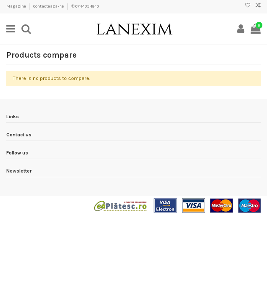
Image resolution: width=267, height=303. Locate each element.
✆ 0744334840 (85, 6)
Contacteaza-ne (49, 6)
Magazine (16, 6)
